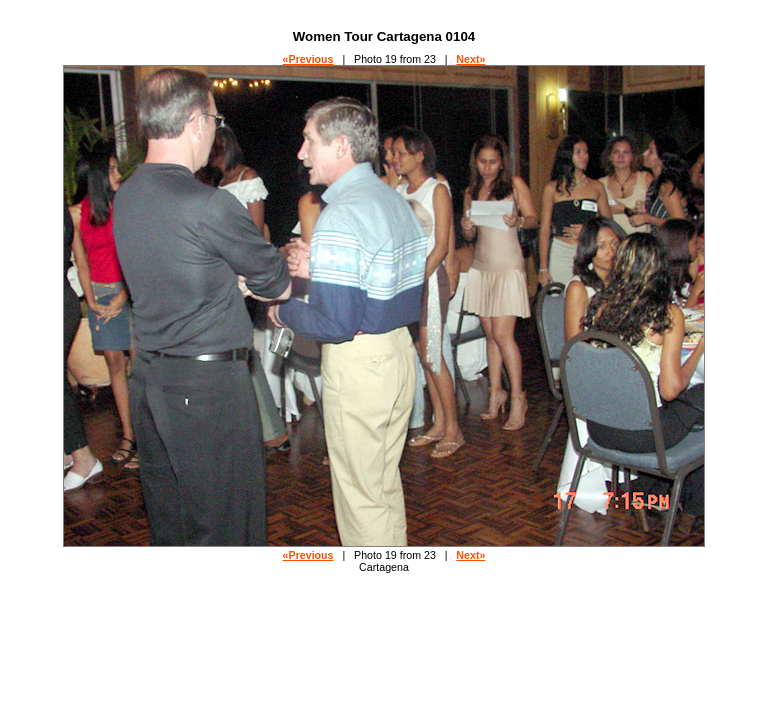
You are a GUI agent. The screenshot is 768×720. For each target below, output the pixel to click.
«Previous (308, 59)
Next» (470, 59)
